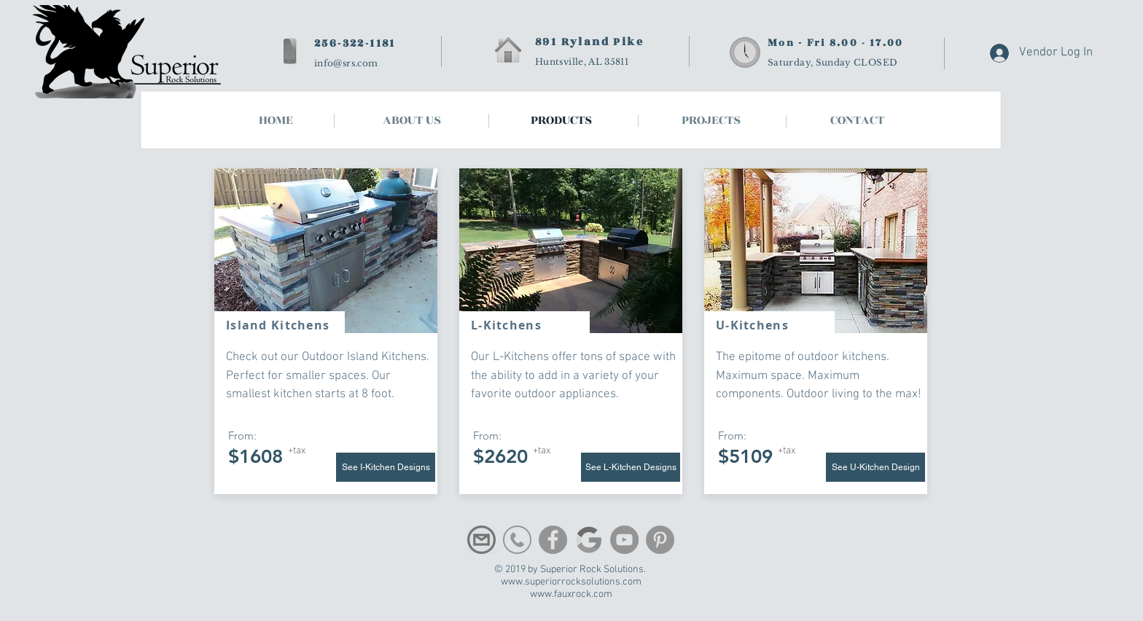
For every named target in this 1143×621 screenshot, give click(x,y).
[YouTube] (624, 540)
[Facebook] (553, 540)
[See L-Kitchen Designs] (630, 467)
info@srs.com (346, 63)
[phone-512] (517, 540)
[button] (857, 121)
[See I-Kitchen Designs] (385, 467)
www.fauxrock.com (571, 594)
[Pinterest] (660, 540)
